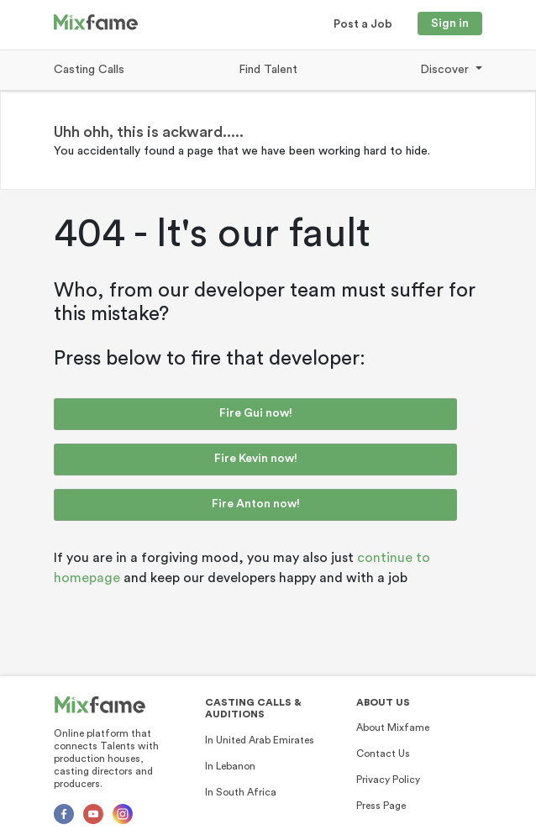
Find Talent (268, 70)
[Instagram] (123, 814)
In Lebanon (230, 766)
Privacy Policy (388, 780)
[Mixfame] (100, 705)
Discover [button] (446, 70)
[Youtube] (93, 814)
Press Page (381, 806)
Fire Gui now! (255, 413)
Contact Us (383, 753)
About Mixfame (392, 727)
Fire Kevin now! (255, 459)
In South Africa (240, 792)
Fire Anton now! (256, 504)
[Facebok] (64, 814)
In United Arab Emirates (259, 740)
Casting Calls (89, 70)
